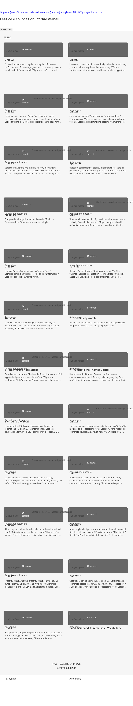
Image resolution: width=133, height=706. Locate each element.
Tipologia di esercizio (91, 12)
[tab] (6, 29)
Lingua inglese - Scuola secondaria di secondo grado (27, 12)
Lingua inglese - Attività (67, 12)
